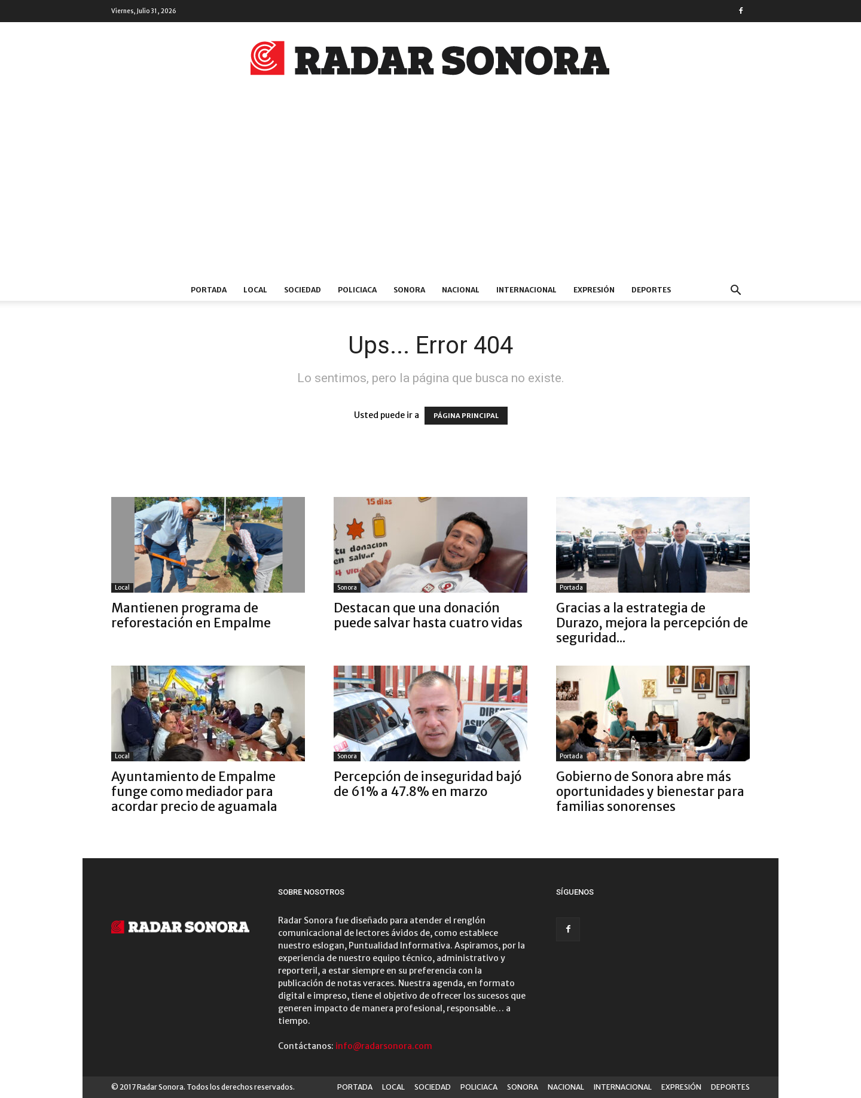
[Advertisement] (430, 189)
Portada (571, 587)
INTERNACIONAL (526, 289)
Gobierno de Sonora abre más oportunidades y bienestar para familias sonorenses (650, 791)
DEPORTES (651, 289)
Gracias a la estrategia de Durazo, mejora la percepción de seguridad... (652, 623)
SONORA (409, 289)
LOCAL (255, 289)
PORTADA (209, 289)
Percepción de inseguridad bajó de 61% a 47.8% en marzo (427, 784)
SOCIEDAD (302, 289)
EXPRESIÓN (594, 289)
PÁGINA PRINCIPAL (466, 415)
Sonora (347, 587)
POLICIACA (357, 289)
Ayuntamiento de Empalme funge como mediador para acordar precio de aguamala (194, 791)
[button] (735, 291)
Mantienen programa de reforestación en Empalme (191, 615)
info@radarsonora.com (383, 1046)
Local (122, 587)
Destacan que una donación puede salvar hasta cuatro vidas (428, 615)
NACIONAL (461, 289)
